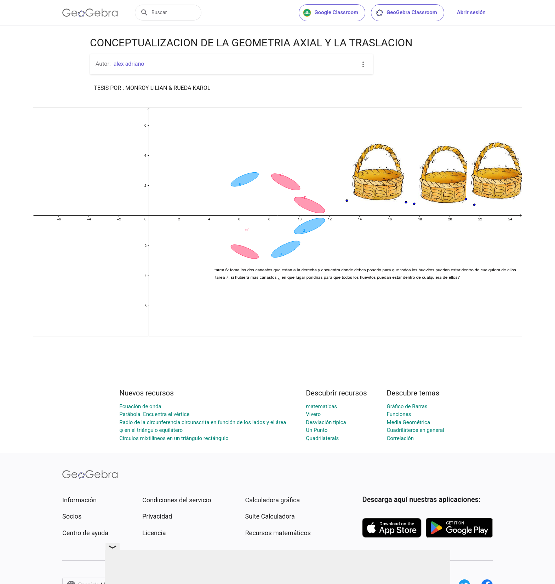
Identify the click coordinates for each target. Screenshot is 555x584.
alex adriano (129, 63)
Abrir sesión (471, 12)
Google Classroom (330, 12)
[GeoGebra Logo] (90, 12)
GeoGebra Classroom (406, 12)
